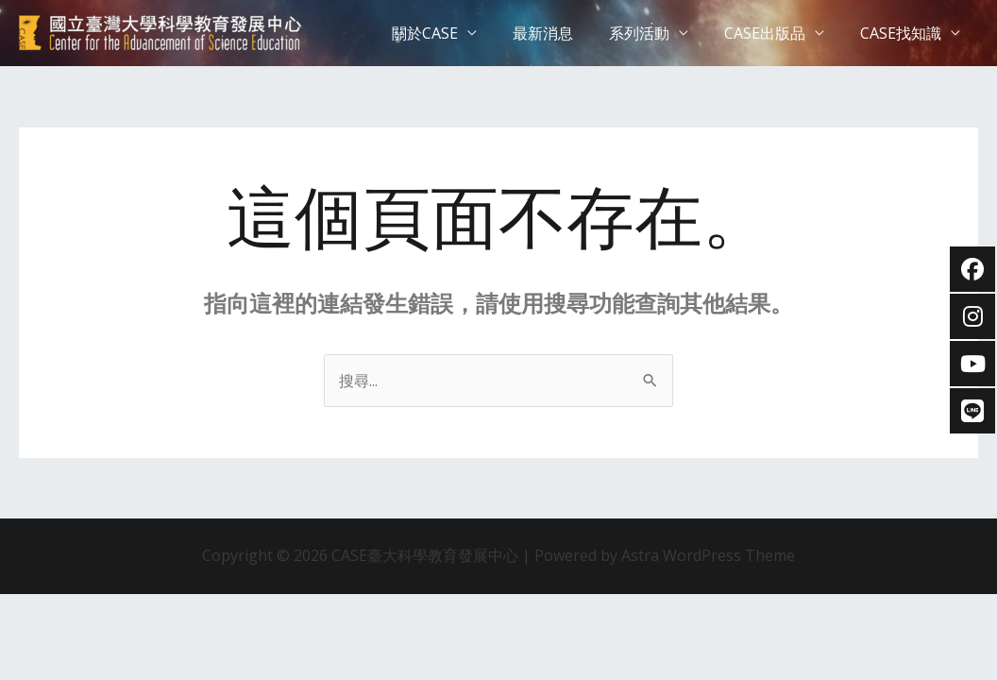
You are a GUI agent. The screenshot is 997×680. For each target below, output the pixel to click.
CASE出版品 (773, 33)
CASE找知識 (903, 33)
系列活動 (653, 33)
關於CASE (450, 33)
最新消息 (562, 33)
